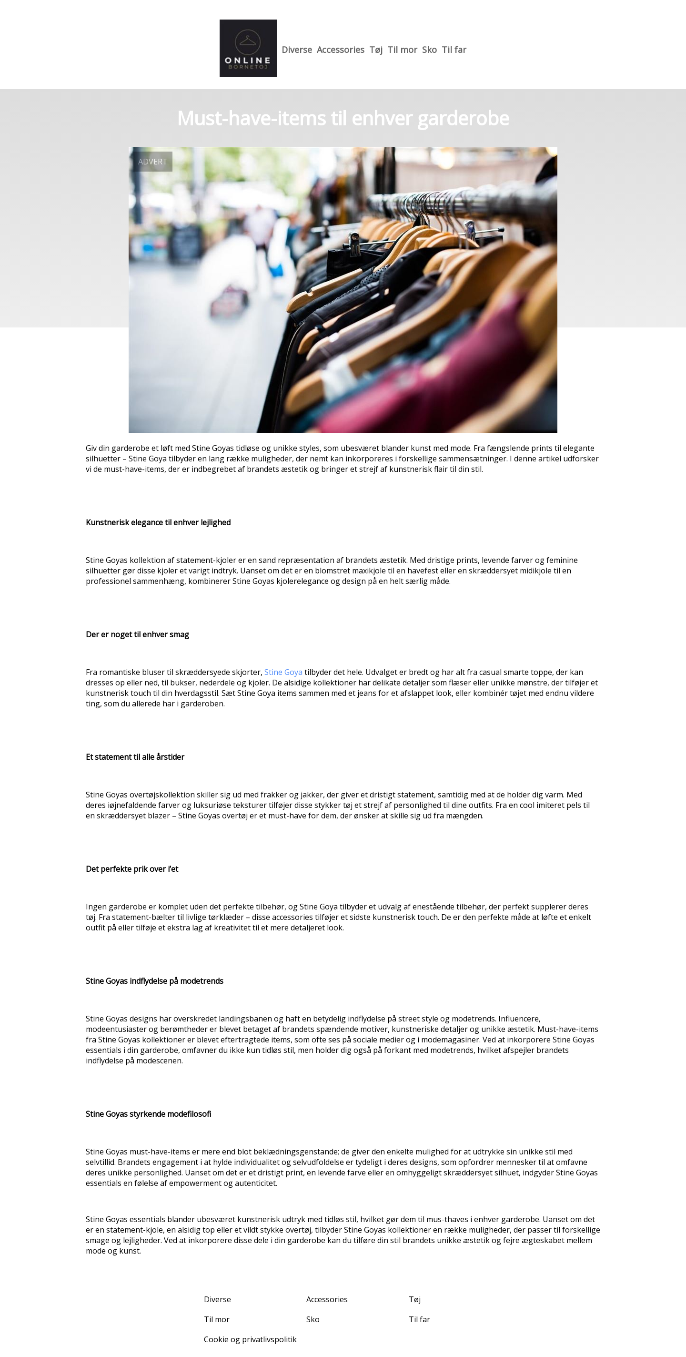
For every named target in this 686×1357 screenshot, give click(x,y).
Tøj (376, 49)
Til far (454, 49)
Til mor (402, 49)
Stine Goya (283, 672)
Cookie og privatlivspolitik (250, 1339)
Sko (429, 49)
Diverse (297, 49)
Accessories (340, 49)
